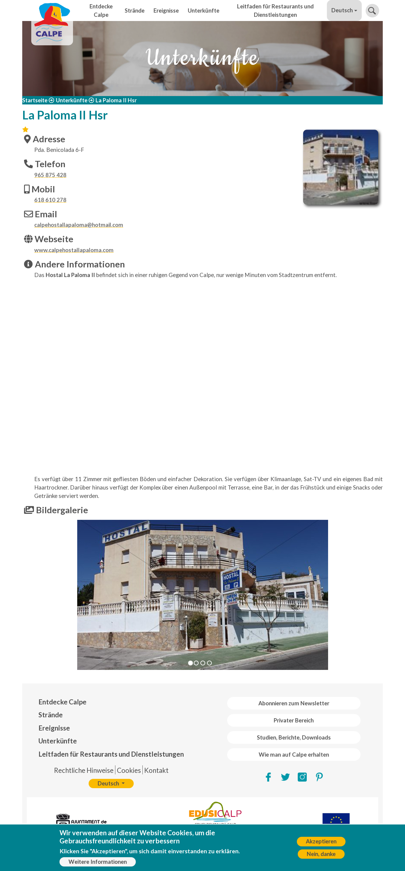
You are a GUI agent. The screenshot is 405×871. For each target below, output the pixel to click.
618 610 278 (50, 200)
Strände (135, 10)
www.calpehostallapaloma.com (74, 250)
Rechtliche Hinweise (84, 770)
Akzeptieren (321, 841)
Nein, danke (321, 854)
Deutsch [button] (342, 10)
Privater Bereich (294, 720)
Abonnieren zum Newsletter (293, 703)
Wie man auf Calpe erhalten (294, 754)
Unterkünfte (203, 10)
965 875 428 (50, 175)
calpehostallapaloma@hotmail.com (78, 225)
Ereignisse (166, 10)
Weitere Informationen (98, 861)
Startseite (34, 100)
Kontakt (156, 770)
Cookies (129, 770)
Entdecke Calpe (101, 10)
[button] (49, 595)
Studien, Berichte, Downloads (294, 737)
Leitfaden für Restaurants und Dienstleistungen (275, 10)
